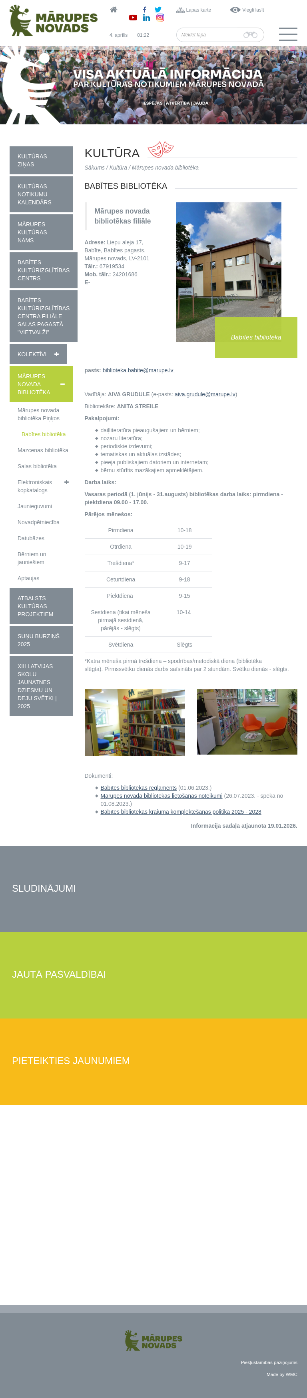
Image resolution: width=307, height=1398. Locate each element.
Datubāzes (31, 538)
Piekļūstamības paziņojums (269, 1362)
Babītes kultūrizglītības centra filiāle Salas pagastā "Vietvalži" (44, 316)
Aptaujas (28, 578)
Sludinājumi (44, 889)
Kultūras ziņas (32, 160)
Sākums (95, 167)
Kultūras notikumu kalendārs (35, 194)
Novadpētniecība (39, 522)
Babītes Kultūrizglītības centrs (44, 270)
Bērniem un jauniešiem (32, 558)
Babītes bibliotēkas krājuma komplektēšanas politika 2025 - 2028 (181, 812)
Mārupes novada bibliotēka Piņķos (39, 414)
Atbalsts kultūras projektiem (35, 606)
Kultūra (118, 167)
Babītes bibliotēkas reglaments (139, 788)
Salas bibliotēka (37, 466)
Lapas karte (198, 10)
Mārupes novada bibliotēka (34, 384)
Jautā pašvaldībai (59, 975)
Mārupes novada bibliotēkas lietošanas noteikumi (162, 796)
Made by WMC (282, 1374)
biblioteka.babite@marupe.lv (139, 370)
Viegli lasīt (253, 10)
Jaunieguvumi (35, 506)
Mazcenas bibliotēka (43, 450)
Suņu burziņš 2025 (39, 640)
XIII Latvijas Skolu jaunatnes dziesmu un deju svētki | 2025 (37, 686)
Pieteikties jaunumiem (71, 1061)
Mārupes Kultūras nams (32, 232)
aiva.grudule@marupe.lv (205, 394)
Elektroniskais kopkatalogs (35, 486)
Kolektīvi (32, 354)
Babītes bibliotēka (44, 434)
